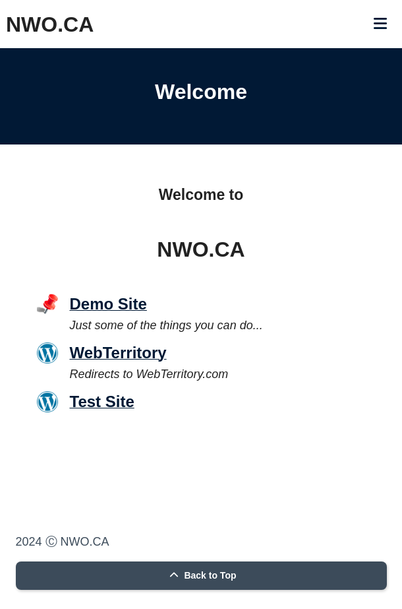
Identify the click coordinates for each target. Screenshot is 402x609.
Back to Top (201, 575)
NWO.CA (50, 24)
